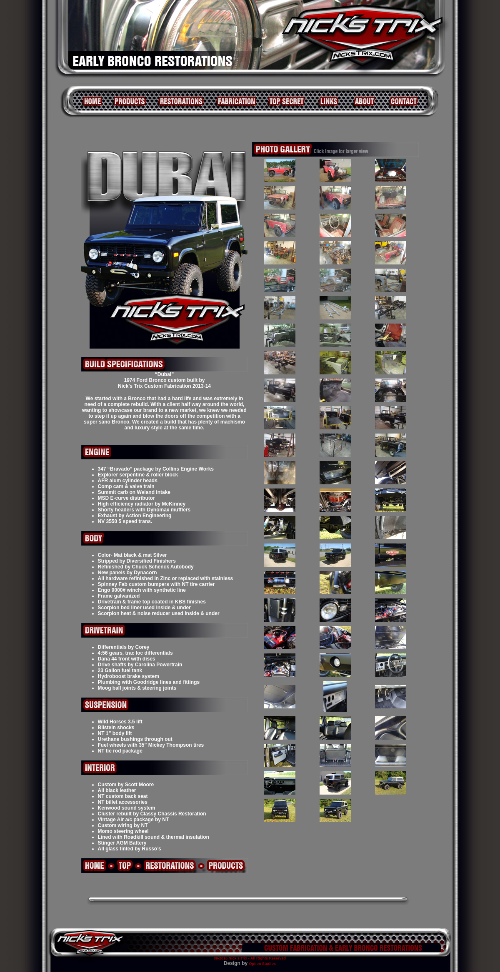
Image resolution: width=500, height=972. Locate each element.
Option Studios (262, 964)
